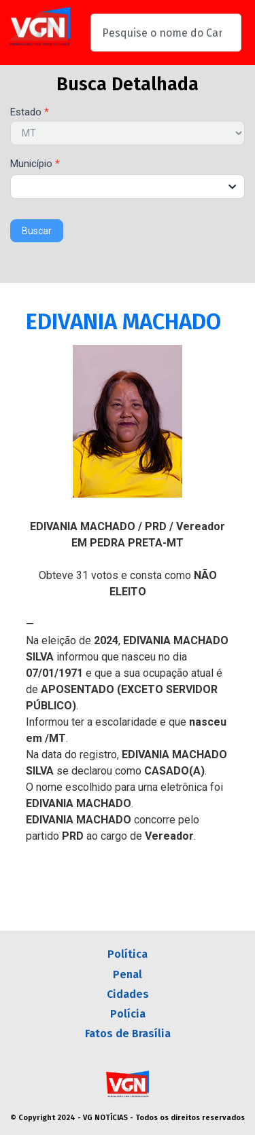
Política (127, 954)
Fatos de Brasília (128, 1033)
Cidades (128, 994)
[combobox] (166, 33)
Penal (127, 974)
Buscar (37, 230)
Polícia (128, 1013)
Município (35, 164)
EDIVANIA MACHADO (123, 321)
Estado (29, 112)
